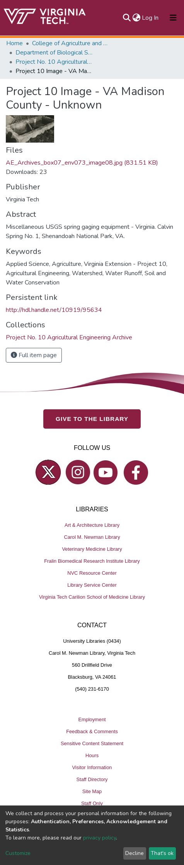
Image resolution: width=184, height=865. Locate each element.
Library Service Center (91, 585)
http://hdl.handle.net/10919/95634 (54, 310)
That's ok (162, 853)
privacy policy (99, 837)
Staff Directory (92, 779)
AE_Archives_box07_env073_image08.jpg (82, 162)
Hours (92, 755)
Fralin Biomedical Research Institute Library (92, 561)
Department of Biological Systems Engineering (54, 52)
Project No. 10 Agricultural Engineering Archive (54, 62)
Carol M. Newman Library (92, 537)
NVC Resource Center (91, 573)
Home (14, 43)
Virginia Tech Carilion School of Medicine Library (92, 597)
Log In (150, 18)
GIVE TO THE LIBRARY (92, 418)
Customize (18, 853)
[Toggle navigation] (173, 18)
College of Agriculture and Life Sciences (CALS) (70, 43)
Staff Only (92, 803)
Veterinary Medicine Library (92, 549)
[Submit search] (126, 17)
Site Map (92, 791)
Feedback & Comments (92, 731)
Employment (92, 719)
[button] (136, 17)
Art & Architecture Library (92, 525)
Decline (134, 853)
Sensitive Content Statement (92, 743)
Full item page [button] (34, 355)
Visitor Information (92, 767)
